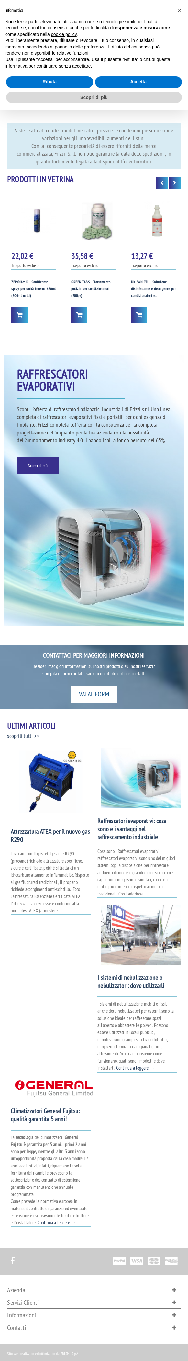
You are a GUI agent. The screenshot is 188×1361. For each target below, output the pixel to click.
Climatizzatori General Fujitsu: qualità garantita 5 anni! (45, 1115)
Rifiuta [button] (49, 81)
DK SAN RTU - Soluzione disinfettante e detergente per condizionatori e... (153, 288)
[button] (179, 10)
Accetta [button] (138, 81)
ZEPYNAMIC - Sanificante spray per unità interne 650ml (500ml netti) (33, 288)
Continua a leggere (135, 1068)
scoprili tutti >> (23, 735)
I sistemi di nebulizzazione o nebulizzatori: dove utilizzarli (130, 981)
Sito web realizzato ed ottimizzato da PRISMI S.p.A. (43, 1353)
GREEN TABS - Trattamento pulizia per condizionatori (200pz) (90, 288)
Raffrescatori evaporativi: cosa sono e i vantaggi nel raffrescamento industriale (131, 829)
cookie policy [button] (64, 34)
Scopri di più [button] (94, 97)
